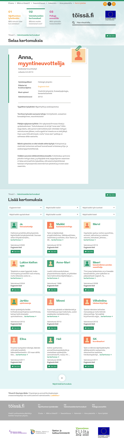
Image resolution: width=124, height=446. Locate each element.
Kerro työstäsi (80, 3)
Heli (58, 339)
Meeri (96, 262)
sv (114, 4)
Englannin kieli (43, 87)
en (105, 4)
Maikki (60, 224)
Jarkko (24, 301)
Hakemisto (52, 3)
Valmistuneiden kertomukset (28, 35)
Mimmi (60, 301)
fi (109, 4)
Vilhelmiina (100, 301)
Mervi (96, 224)
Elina (23, 339)
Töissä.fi (11, 35)
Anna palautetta (65, 3)
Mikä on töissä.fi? (23, 3)
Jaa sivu (112, 36)
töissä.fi (83, 16)
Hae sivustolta (74, 22)
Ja (21, 224)
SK (95, 339)
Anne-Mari (63, 262)
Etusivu (11, 3)
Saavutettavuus (39, 3)
